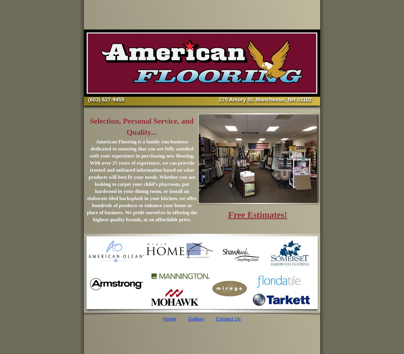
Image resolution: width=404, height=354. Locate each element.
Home (169, 319)
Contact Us (228, 319)
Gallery (196, 319)
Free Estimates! (257, 214)
